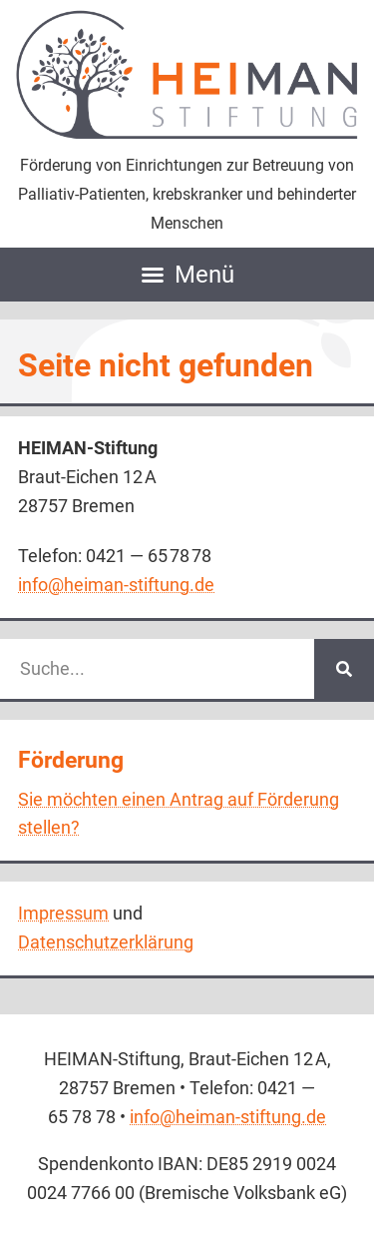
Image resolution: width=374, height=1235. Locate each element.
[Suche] (344, 669)
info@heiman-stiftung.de (116, 584)
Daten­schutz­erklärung (105, 941)
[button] (187, 275)
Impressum (63, 913)
